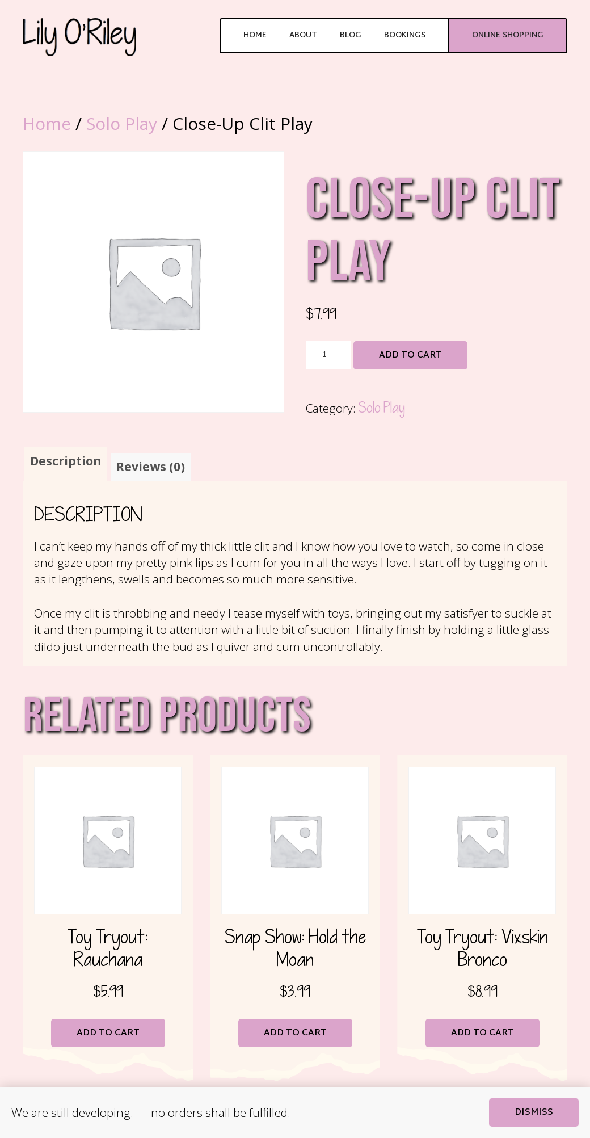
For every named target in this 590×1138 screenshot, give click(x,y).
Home (255, 35)
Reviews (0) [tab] (150, 466)
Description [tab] (66, 461)
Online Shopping (507, 35)
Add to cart (410, 355)
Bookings (404, 35)
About (303, 35)
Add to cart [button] (108, 1033)
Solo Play (121, 123)
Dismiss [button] (534, 1113)
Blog (350, 35)
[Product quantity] (328, 355)
